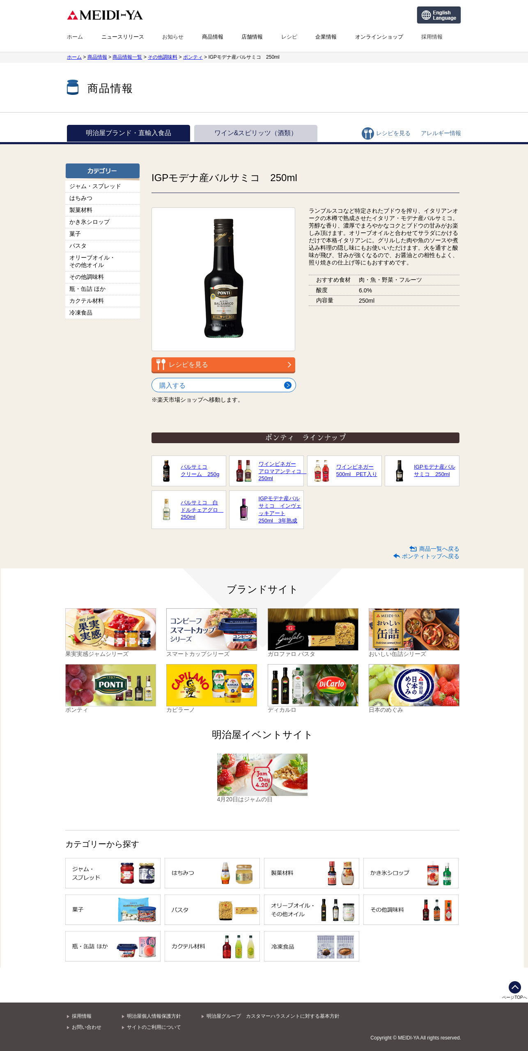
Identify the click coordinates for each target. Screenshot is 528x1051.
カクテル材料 (86, 300)
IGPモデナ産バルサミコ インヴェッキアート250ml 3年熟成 (280, 509)
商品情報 (212, 37)
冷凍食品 (80, 312)
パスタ (78, 245)
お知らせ (173, 37)
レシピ (289, 37)
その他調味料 (162, 57)
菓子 (75, 233)
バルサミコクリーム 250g (200, 470)
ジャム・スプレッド (95, 186)
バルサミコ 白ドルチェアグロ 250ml (202, 509)
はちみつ (80, 198)
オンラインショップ (379, 37)
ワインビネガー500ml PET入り (356, 470)
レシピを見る (393, 133)
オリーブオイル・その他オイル (92, 261)
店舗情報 (252, 37)
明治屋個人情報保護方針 (154, 1016)
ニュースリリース (122, 37)
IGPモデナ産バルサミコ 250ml (434, 470)
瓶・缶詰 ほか (87, 288)
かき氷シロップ (89, 221)
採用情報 (432, 37)
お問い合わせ (86, 1027)
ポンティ (193, 57)
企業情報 (326, 37)
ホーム (75, 37)
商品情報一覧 (127, 57)
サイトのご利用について (154, 1027)
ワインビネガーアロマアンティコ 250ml (280, 471)
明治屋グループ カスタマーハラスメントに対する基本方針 (273, 1016)
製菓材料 (80, 210)
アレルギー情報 (441, 133)
